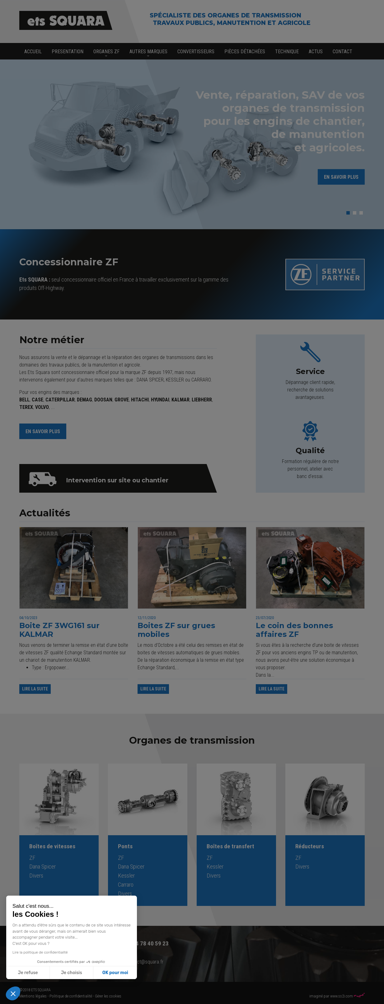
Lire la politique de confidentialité (40, 952)
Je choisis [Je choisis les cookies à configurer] (71, 972)
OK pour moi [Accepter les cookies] (115, 972)
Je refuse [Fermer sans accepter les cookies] (28, 972)
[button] (13, 993)
